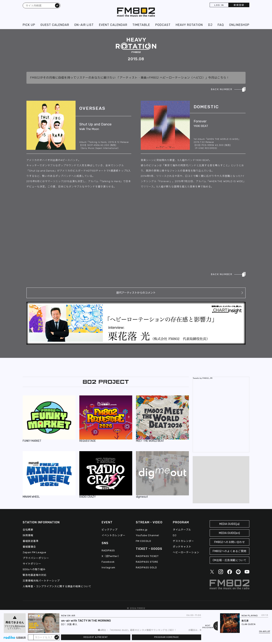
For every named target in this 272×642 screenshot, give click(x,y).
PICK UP (29, 25)
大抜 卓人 (72, 624)
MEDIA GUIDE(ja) (229, 524)
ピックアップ (109, 529)
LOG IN (219, 5)
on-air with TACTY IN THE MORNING (86, 620)
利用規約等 (21, 638)
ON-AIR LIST (84, 25)
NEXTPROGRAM (207, 626)
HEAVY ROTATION (189, 25)
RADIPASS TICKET (147, 556)
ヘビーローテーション (186, 552)
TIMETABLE (141, 25)
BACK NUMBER (221, 89)
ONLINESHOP (239, 25)
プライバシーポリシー (36, 558)
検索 (57, 5)
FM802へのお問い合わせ (229, 542)
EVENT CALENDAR (113, 25)
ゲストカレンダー (183, 541)
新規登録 (239, 5)
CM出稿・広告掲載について (229, 560)
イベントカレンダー (113, 535)
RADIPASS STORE (147, 561)
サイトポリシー (32, 563)
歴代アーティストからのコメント (136, 292)
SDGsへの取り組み (34, 569)
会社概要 (28, 529)
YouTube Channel (147, 535)
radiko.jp (142, 529)
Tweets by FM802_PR (202, 378)
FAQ (221, 25)
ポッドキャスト (182, 546)
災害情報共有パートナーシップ (41, 580)
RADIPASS (108, 550)
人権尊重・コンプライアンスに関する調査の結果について (57, 586)
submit (56, 637)
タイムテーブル (182, 529)
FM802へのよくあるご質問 (229, 551)
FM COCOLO (143, 541)
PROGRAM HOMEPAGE (166, 637)
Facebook (108, 561)
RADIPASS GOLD (146, 567)
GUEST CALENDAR (54, 25)
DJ (210, 25)
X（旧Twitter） (111, 556)
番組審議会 (29, 546)
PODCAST (163, 25)
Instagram (108, 567)
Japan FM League (34, 552)
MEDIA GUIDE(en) (229, 533)
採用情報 (28, 535)
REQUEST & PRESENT (95, 637)
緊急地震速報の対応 (34, 575)
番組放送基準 (31, 541)
